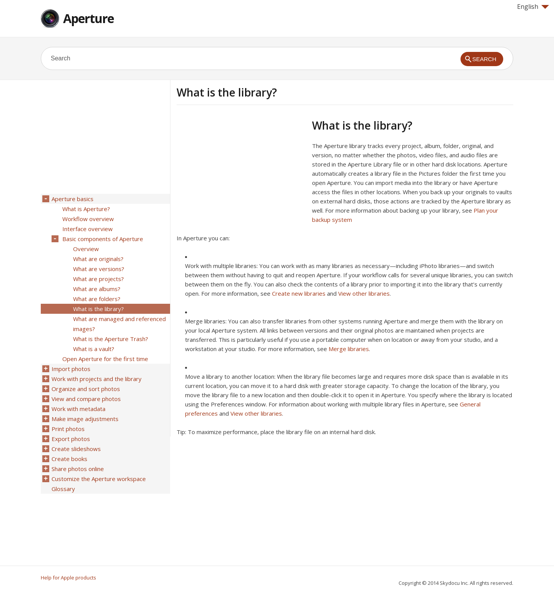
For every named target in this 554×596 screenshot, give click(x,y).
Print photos (68, 429)
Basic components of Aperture (102, 239)
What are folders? (96, 299)
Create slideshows (76, 449)
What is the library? (98, 309)
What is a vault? (93, 349)
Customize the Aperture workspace (99, 479)
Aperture (88, 18)
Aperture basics (72, 199)
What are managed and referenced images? (119, 324)
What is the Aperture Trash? (110, 339)
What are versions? (98, 269)
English (533, 6)
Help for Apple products (68, 577)
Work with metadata (78, 409)
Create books (69, 459)
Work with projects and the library (97, 379)
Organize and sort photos (86, 389)
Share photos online (78, 469)
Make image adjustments (85, 419)
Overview (86, 249)
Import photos (71, 369)
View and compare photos (86, 399)
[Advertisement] (241, 172)
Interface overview (87, 229)
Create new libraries (298, 293)
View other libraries (364, 293)
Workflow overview (88, 219)
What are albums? (96, 289)
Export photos (71, 439)
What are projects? (98, 279)
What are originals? (98, 259)
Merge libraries (349, 349)
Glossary (63, 489)
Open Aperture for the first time (105, 359)
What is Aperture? (86, 209)
